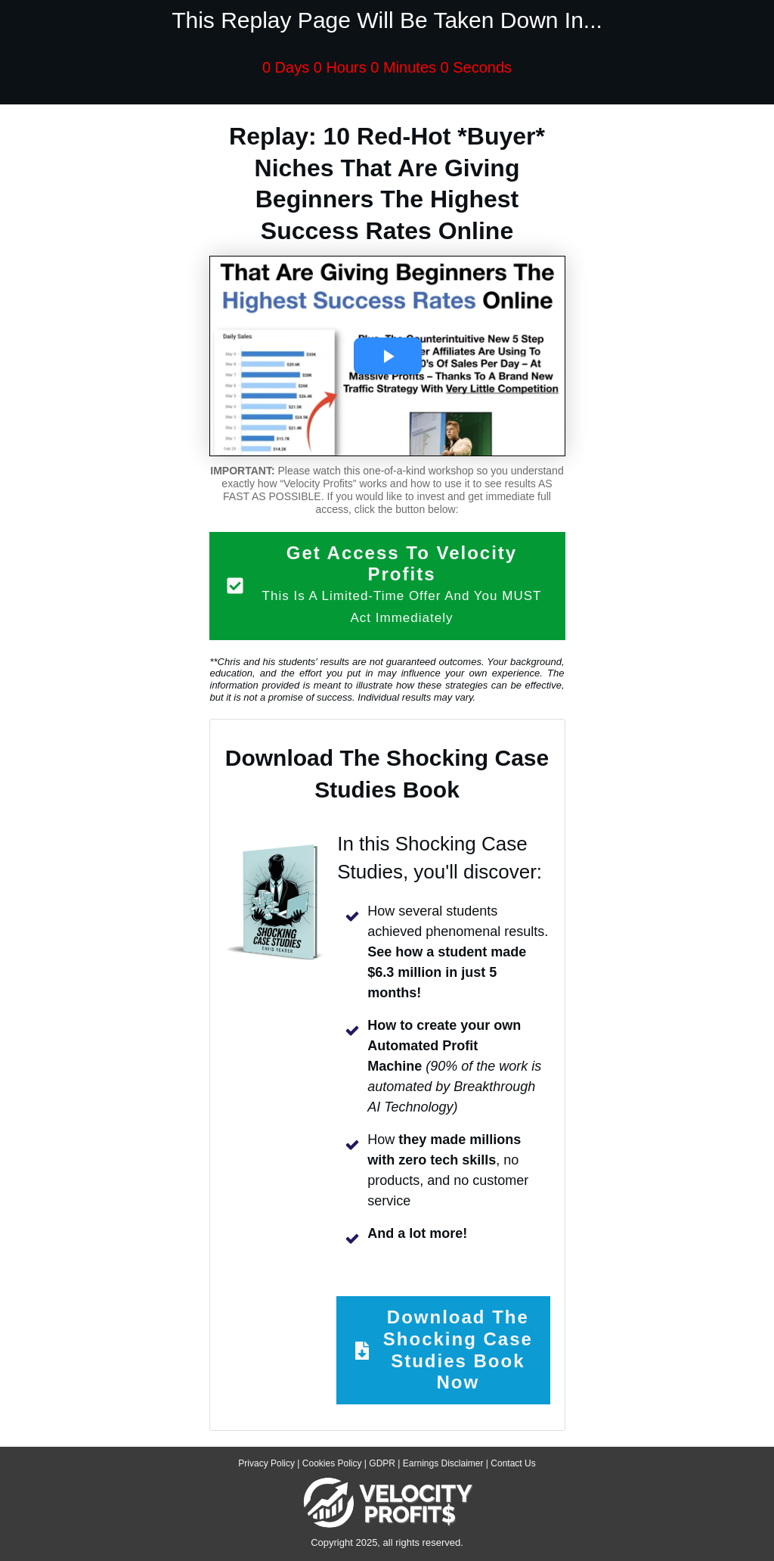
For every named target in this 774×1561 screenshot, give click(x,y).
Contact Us (513, 1463)
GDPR (382, 1463)
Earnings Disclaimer (443, 1463)
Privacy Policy (266, 1463)
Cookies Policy (332, 1463)
